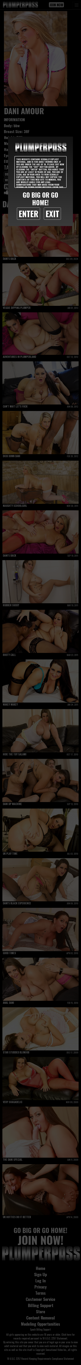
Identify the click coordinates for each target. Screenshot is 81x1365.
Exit (52, 213)
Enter (28, 213)
